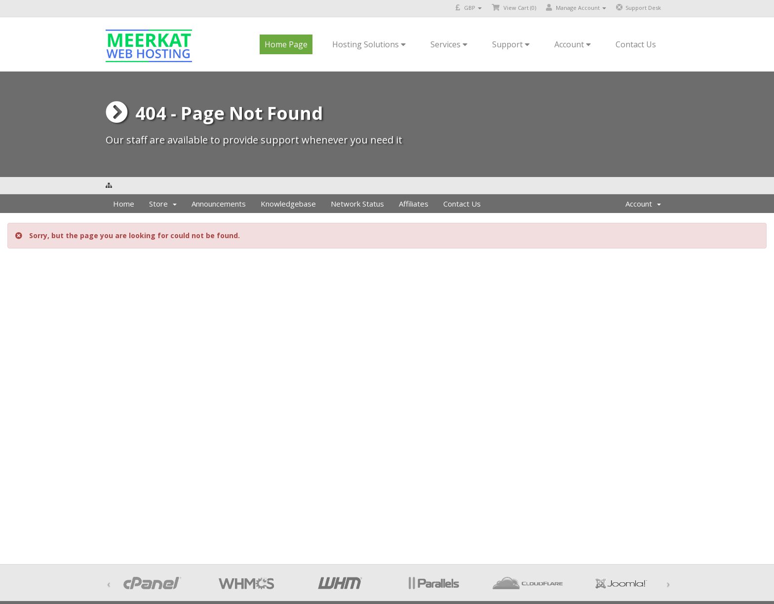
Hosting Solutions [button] (369, 44)
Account (643, 204)
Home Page (286, 44)
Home (123, 204)
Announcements (219, 204)
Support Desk (638, 7)
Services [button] (448, 44)
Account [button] (572, 44)
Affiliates (413, 204)
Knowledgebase (288, 204)
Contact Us (636, 44)
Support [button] (511, 44)
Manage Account (576, 7)
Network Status (357, 204)
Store (163, 204)
